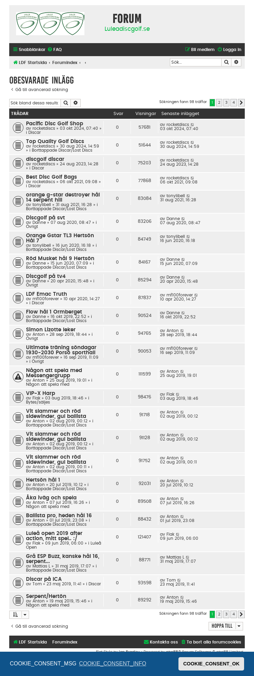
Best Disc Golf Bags (51, 177)
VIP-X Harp (40, 393)
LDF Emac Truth (46, 294)
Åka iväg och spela (51, 497)
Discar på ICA (44, 579)
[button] (241, 102)
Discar (34, 132)
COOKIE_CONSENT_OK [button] (211, 663)
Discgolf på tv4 (46, 276)
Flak (36, 398)
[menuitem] (54, 49)
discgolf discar (45, 159)
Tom (37, 584)
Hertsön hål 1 (43, 480)
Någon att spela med (47, 384)
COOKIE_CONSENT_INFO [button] (112, 663)
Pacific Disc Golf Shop (54, 123)
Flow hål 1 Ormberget (54, 312)
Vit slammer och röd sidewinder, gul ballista (56, 414)
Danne (39, 222)
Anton (38, 334)
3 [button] (226, 102)
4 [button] (233, 102)
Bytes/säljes (38, 402)
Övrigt (32, 227)
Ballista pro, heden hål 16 (59, 515)
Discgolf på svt (45, 217)
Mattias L (41, 566)
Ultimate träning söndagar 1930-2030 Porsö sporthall (61, 350)
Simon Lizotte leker (51, 329)
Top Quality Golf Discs (55, 141)
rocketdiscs (43, 128)
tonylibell (41, 205)
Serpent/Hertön (46, 596)
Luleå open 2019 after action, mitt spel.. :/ (54, 536)
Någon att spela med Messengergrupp (54, 373)
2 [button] (219, 102)
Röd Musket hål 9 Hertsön (60, 258)
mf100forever (45, 299)
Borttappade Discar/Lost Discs (62, 150)
